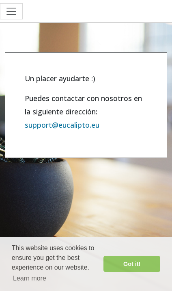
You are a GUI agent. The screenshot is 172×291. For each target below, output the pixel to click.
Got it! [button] (131, 264)
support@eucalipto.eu (62, 125)
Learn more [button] (29, 278)
